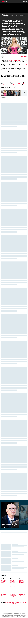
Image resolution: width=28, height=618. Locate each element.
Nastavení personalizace (16, 607)
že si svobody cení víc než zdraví (14, 60)
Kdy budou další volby (3, 582)
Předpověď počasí (11, 597)
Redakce (9, 606)
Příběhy (21, 15)
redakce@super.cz (23, 614)
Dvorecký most (16, 598)
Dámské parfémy (20, 602)
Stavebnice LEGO (15, 602)
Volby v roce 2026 (3, 577)
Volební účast (2, 583)
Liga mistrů (20, 583)
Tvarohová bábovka (3, 591)
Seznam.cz (25, 1)
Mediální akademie (13, 606)
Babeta (13, 599)
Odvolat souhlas (11, 607)
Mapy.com (7, 597)
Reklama (6, 606)
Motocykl (11, 599)
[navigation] (1, 1)
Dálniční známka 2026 (22, 589)
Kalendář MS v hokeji (12, 582)
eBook (21, 56)
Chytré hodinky (15, 603)
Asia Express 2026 (11, 598)
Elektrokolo (7, 599)
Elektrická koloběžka (19, 599)
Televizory (11, 603)
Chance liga (20, 582)
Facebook (3, 606)
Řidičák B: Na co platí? (22, 591)
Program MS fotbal (21, 578)
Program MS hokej (12, 578)
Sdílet (25, 56)
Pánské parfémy (19, 603)
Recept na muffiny (3, 589)
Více (25, 15)
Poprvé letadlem (12, 589)
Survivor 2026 (25, 597)
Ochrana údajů (24, 606)
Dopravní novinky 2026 (22, 590)
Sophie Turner (18, 64)
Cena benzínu (16, 597)
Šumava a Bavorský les (13, 590)
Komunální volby (3, 578)
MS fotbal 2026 (21, 577)
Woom (15, 599)
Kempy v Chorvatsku (12, 588)
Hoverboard (24, 599)
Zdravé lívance (2, 590)
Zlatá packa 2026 (20, 597)
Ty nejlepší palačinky (3, 588)
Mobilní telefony (10, 602)
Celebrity (16, 15)
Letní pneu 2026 (21, 588)
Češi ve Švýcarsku (12, 591)
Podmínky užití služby (19, 606)
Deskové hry (8, 603)
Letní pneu (24, 602)
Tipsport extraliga (12, 583)
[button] (14, 45)
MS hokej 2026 (12, 577)
